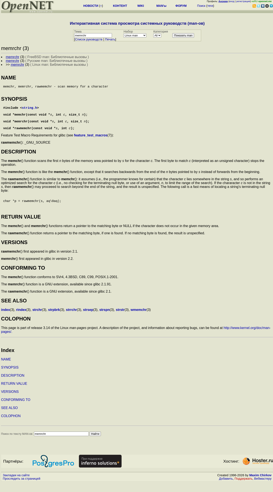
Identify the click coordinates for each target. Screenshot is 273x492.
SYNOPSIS (10, 377)
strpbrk (54, 319)
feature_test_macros (90, 143)
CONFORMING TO (15, 409)
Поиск (201, 5)
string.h (29, 110)
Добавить (226, 488)
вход (231, 1)
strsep (88, 319)
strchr (37, 319)
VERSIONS (10, 401)
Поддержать (244, 488)
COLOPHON (11, 425)
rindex (21, 319)
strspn (104, 319)
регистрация (243, 1)
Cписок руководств (89, 39)
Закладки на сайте (16, 484)
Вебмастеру (263, 488)
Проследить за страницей (21, 488)
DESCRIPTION (12, 385)
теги (210, 5)
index (5, 319)
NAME (6, 368)
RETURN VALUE (14, 393)
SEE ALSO (9, 417)
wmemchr (139, 319)
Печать (110, 39)
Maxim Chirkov (260, 484)
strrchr (71, 319)
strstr (120, 319)
